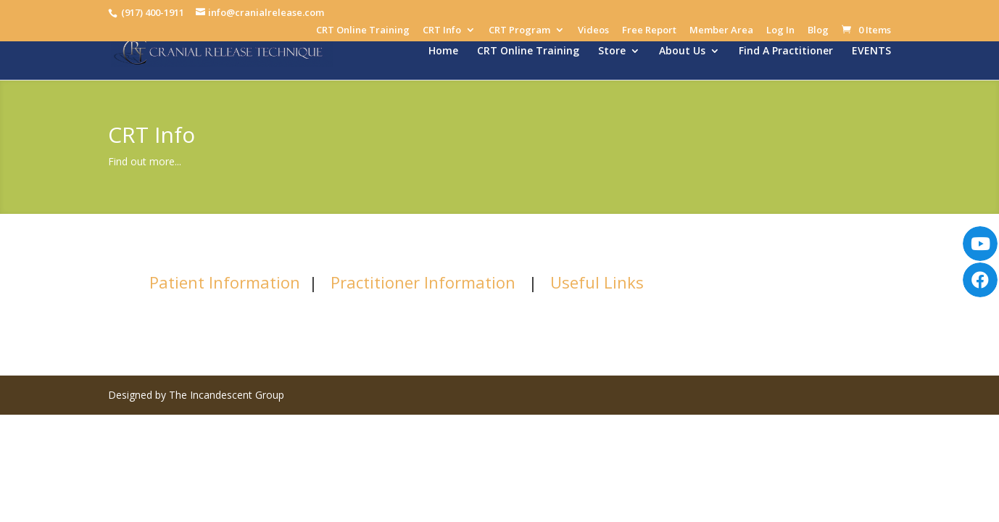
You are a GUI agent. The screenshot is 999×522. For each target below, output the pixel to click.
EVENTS (871, 51)
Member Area (721, 30)
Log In (780, 30)
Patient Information (224, 282)
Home (443, 51)
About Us (682, 51)
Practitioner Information (423, 282)
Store (612, 51)
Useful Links (597, 282)
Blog (818, 30)
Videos (593, 30)
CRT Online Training (363, 30)
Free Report (649, 30)
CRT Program (519, 30)
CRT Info (442, 30)
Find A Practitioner (786, 51)
